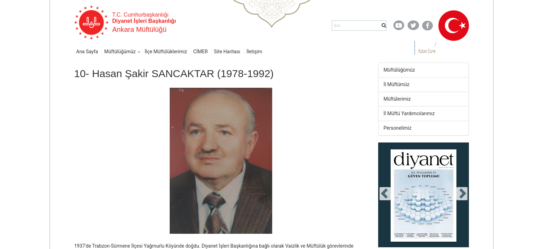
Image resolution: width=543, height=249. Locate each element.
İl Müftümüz (397, 84)
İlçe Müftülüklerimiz (166, 51)
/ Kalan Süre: (427, 47)
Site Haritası (227, 51)
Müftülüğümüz (120, 51)
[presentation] (385, 193)
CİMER (200, 51)
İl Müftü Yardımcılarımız (409, 113)
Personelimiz (398, 128)
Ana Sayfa (87, 51)
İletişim (254, 51)
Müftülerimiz (397, 99)
